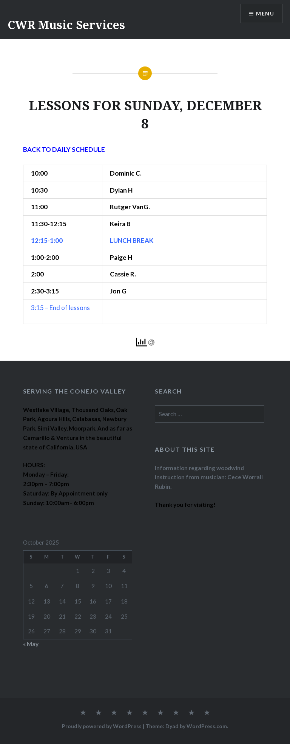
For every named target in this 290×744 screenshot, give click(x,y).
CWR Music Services (66, 24)
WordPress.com (207, 726)
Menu (265, 13)
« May (31, 644)
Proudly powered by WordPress (102, 726)
